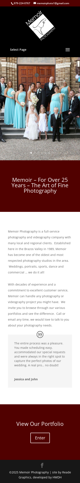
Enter (40, 438)
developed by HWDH (47, 477)
